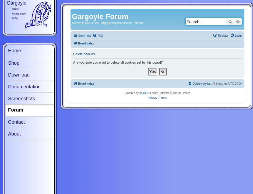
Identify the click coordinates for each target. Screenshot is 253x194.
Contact (16, 122)
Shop (13, 63)
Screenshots (21, 98)
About (14, 134)
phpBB (143, 93)
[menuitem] (98, 36)
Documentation (24, 86)
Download (19, 75)
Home (14, 50)
